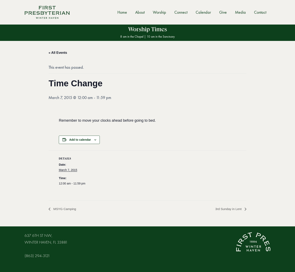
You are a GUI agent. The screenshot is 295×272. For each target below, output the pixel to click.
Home (122, 12)
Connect (180, 12)
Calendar (203, 12)
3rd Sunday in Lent (228, 209)
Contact (260, 12)
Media (240, 12)
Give (223, 12)
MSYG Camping (64, 209)
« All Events (58, 52)
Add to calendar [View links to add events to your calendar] (80, 139)
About (140, 12)
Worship (159, 12)
